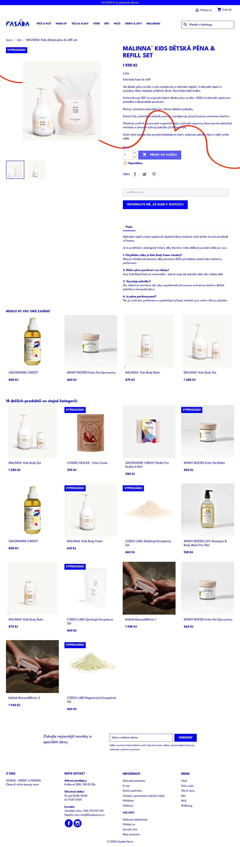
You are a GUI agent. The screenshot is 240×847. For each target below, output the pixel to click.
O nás (126, 786)
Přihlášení (128, 801)
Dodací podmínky (132, 791)
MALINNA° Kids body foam (84, 541)
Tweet (145, 174)
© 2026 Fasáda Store (120, 841)
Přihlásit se (129, 824)
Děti (106, 23)
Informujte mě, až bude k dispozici (155, 204)
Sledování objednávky (135, 820)
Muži (117, 23)
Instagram (78, 823)
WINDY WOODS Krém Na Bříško (204, 463)
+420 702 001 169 (93, 811)
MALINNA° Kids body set (200, 372)
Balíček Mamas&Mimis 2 (24, 698)
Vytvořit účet (130, 829)
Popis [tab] (129, 227)
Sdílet (135, 174)
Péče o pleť (44, 23)
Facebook (69, 823)
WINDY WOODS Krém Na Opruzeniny (91, 372)
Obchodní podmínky (134, 781)
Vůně (96, 23)
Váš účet (128, 813)
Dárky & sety (133, 23)
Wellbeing (153, 23)
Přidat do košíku (159, 155)
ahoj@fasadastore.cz (93, 815)
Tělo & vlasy (80, 23)
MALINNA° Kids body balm (142, 372)
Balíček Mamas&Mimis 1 (140, 619)
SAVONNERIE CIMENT (23, 372)
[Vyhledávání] (207, 25)
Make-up (61, 23)
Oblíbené (128, 806)
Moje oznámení (131, 834)
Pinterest (154, 174)
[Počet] (127, 155)
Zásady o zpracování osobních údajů (144, 796)
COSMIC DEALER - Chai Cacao (87, 463)
